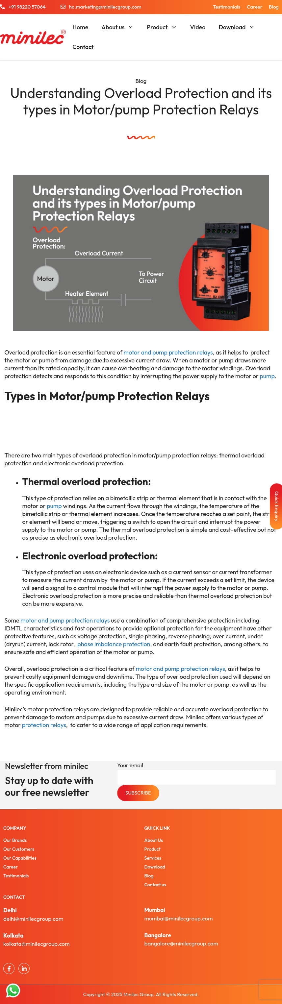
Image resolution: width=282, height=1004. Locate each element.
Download (239, 27)
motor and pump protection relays (168, 352)
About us (120, 27)
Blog (274, 7)
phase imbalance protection (113, 644)
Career (254, 7)
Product (165, 27)
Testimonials (226, 7)
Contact (82, 47)
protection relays (44, 725)
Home (80, 27)
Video (198, 27)
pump (267, 376)
